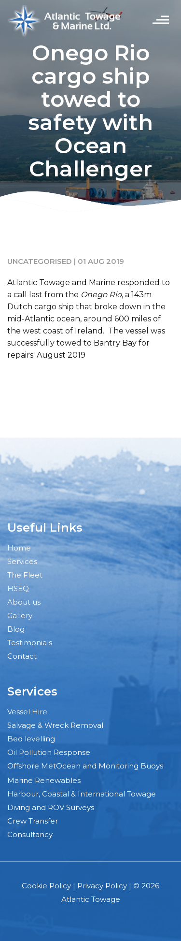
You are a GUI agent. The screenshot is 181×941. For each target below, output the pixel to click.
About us (24, 602)
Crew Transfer (32, 820)
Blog (16, 629)
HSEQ (18, 588)
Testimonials (29, 642)
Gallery (19, 615)
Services (22, 561)
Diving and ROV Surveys (50, 807)
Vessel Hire (27, 711)
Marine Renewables (44, 780)
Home (19, 547)
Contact (22, 656)
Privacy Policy (102, 885)
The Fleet (24, 574)
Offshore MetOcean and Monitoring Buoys (85, 765)
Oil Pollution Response (48, 752)
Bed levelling (31, 738)
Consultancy (30, 834)
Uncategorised (39, 261)
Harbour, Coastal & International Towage (81, 793)
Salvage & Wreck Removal (55, 725)
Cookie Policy (46, 885)
